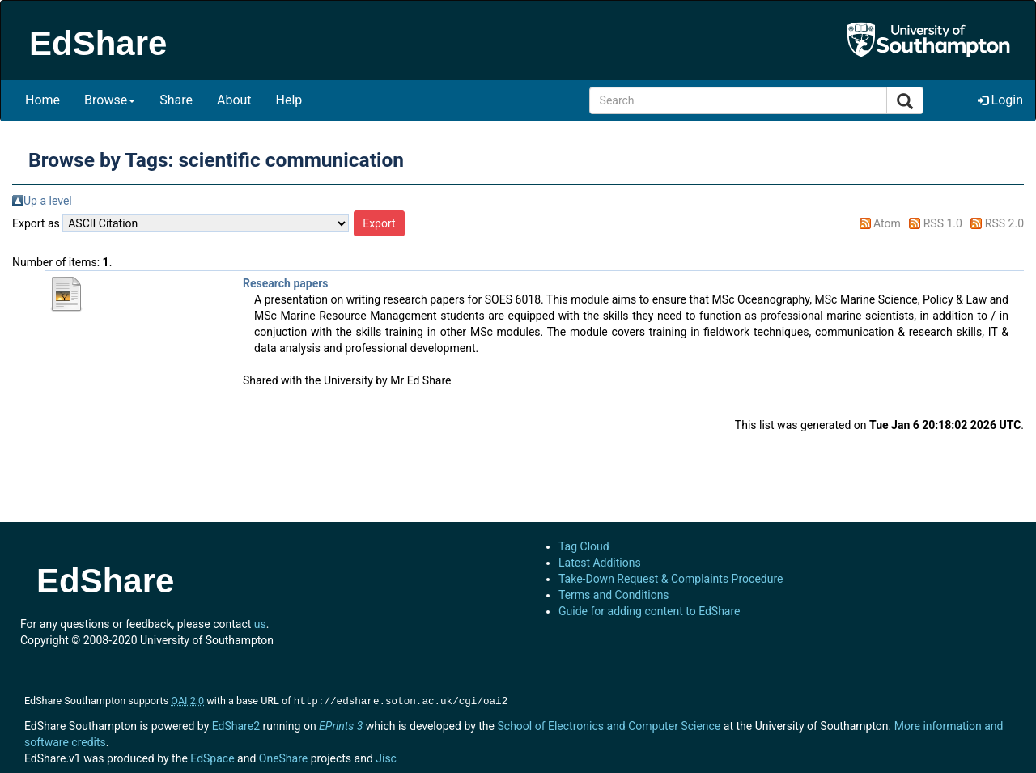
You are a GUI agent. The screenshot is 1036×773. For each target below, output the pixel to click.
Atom (887, 223)
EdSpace (212, 756)
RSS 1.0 (942, 223)
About (234, 100)
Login (1000, 100)
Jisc (386, 756)
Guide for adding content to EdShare (649, 611)
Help (289, 100)
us (260, 624)
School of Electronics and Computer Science (608, 724)
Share (176, 100)
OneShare (283, 756)
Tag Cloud (583, 546)
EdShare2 (236, 724)
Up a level (47, 200)
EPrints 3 (341, 724)
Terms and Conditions (613, 594)
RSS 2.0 (1004, 223)
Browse (109, 100)
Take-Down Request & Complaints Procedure (670, 578)
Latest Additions (599, 562)
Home (42, 100)
